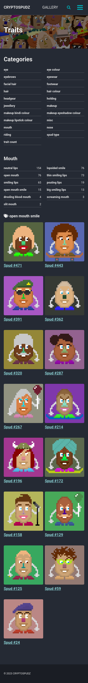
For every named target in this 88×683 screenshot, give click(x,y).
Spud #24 (12, 642)
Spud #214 (54, 427)
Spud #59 (53, 588)
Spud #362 (54, 319)
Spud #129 (54, 535)
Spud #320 (13, 373)
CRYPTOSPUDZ (17, 7)
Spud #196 (13, 481)
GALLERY (50, 7)
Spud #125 (13, 588)
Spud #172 (54, 481)
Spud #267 (13, 427)
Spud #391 (13, 319)
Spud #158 (13, 535)
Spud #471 (13, 265)
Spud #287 (54, 373)
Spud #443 (54, 265)
